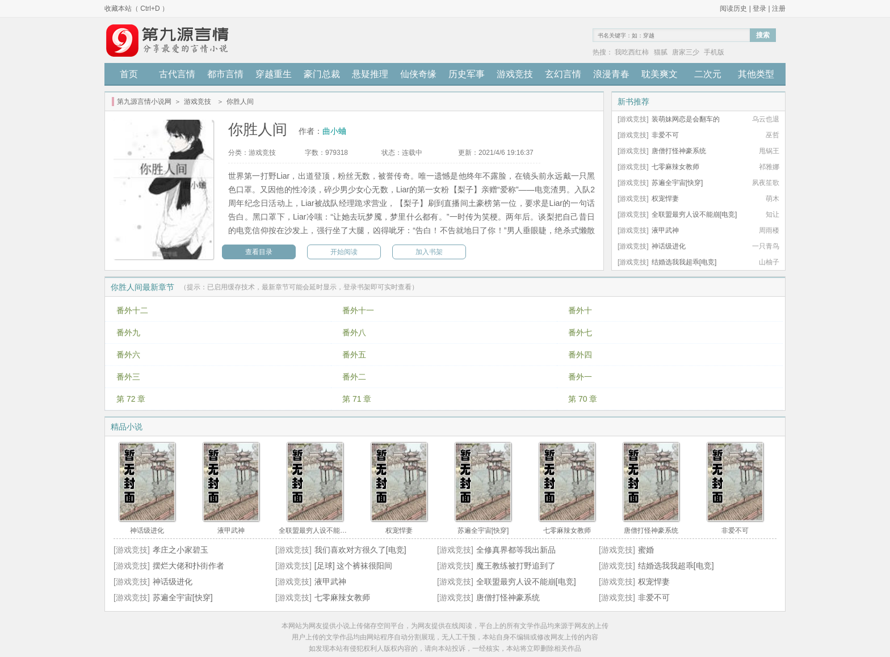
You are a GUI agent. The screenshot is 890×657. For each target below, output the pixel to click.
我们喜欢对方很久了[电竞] (360, 549)
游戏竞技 (515, 74)
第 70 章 (582, 398)
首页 (129, 74)
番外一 (580, 376)
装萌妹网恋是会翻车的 (686, 119)
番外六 (128, 354)
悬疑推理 (370, 74)
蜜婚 (646, 549)
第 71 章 (356, 398)
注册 (779, 8)
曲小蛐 (334, 131)
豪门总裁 (322, 74)
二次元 (707, 74)
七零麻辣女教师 (675, 167)
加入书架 (429, 252)
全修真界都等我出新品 (516, 549)
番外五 (354, 354)
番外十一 (358, 310)
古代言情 (177, 74)
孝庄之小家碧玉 (180, 549)
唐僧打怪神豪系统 (679, 151)
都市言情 (225, 74)
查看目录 (258, 252)
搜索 (763, 35)
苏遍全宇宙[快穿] (677, 183)
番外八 (354, 332)
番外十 (580, 310)
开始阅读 (344, 252)
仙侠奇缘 (418, 74)
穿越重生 (273, 74)
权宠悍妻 (665, 199)
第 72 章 (130, 398)
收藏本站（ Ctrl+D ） (136, 8)
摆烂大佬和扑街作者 (188, 565)
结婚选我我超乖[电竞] (684, 262)
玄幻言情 (563, 74)
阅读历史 (733, 8)
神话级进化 (669, 246)
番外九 (128, 332)
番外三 (128, 376)
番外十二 (132, 310)
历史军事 (466, 74)
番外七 (580, 332)
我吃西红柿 (632, 52)
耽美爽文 (659, 74)
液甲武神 (665, 230)
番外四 (580, 354)
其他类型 (756, 74)
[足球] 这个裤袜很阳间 (353, 565)
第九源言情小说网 (144, 102)
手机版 (714, 52)
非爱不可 (665, 135)
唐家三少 (685, 52)
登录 (759, 8)
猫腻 (660, 52)
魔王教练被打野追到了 (516, 565)
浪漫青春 (611, 74)
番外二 (354, 376)
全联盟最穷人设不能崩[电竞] (694, 214)
